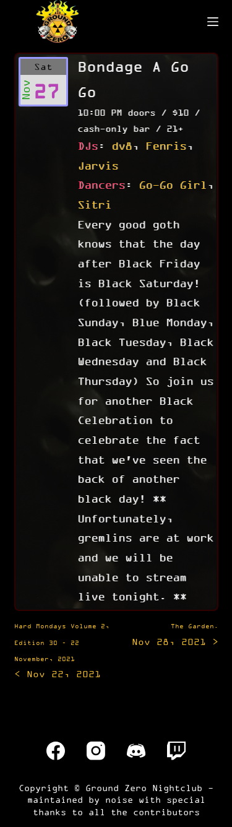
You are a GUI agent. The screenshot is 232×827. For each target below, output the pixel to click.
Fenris (165, 145)
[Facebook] (55, 751)
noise (119, 799)
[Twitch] (176, 751)
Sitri (94, 204)
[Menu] (212, 21)
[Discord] (136, 751)
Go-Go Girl (173, 184)
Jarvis (97, 165)
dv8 (121, 145)
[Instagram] (96, 751)
